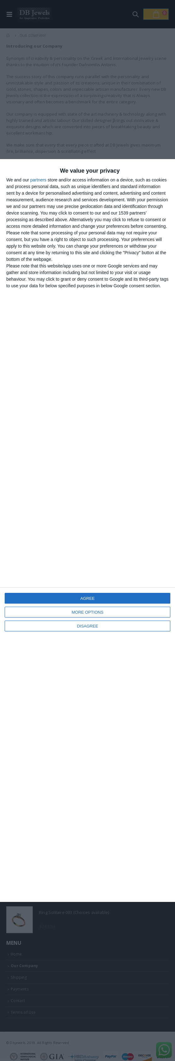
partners (38, 180)
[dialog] (87, 530)
